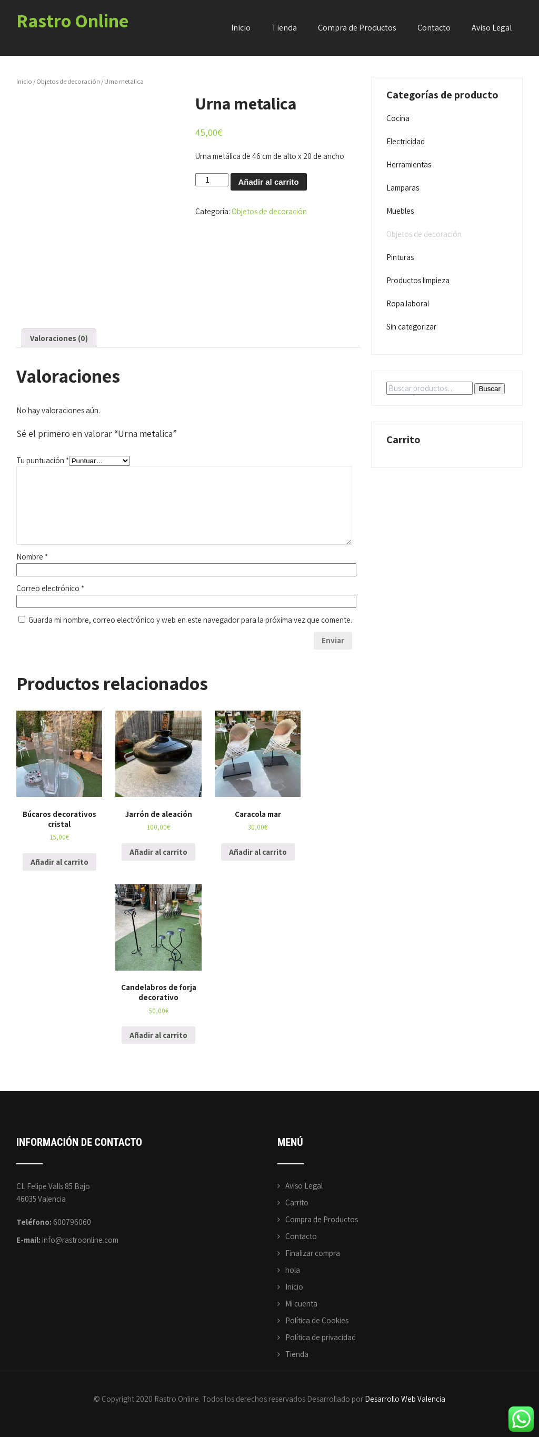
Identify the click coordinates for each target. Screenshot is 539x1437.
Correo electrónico (50, 588)
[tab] (59, 337)
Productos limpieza (418, 280)
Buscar (489, 389)
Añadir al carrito (268, 181)
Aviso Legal (492, 27)
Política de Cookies (316, 1320)
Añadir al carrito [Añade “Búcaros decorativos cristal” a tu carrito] (59, 862)
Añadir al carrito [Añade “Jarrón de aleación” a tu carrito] (158, 852)
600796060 (72, 1222)
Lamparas (402, 188)
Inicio (241, 27)
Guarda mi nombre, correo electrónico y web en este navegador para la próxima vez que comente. (190, 620)
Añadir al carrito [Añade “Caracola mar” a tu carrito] (258, 852)
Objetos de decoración (68, 81)
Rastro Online (72, 20)
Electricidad (405, 141)
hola (292, 1270)
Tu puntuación (42, 460)
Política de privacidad (320, 1337)
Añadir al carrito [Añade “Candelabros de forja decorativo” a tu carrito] (158, 1035)
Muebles (400, 211)
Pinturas (400, 257)
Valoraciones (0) (59, 338)
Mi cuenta (301, 1304)
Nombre (32, 557)
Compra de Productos (357, 27)
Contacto (434, 27)
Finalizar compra (312, 1253)
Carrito (296, 1203)
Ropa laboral (407, 303)
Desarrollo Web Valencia (405, 1399)
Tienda (284, 27)
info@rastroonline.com (80, 1240)
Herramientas (408, 164)
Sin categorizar (411, 327)
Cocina (398, 118)
